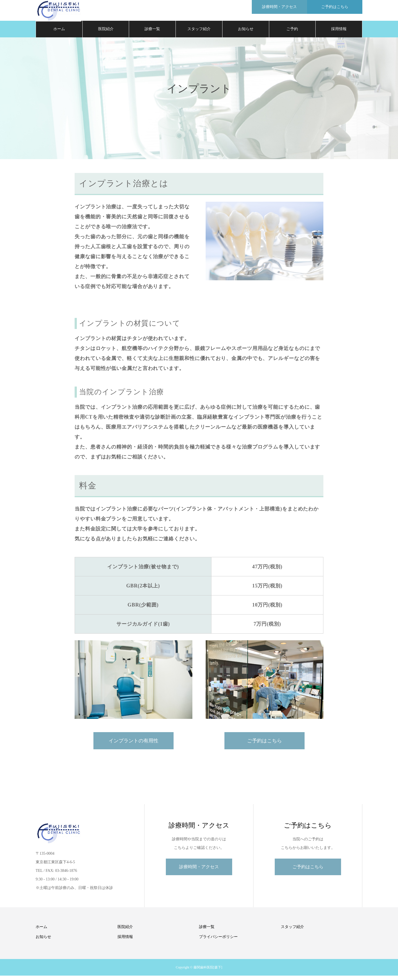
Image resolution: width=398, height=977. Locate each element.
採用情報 (339, 30)
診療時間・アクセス (199, 868)
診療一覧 (152, 30)
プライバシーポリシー (218, 938)
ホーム (59, 30)
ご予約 (292, 30)
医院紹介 (106, 30)
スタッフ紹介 (199, 30)
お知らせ (245, 30)
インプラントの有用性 (133, 742)
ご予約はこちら (264, 742)
